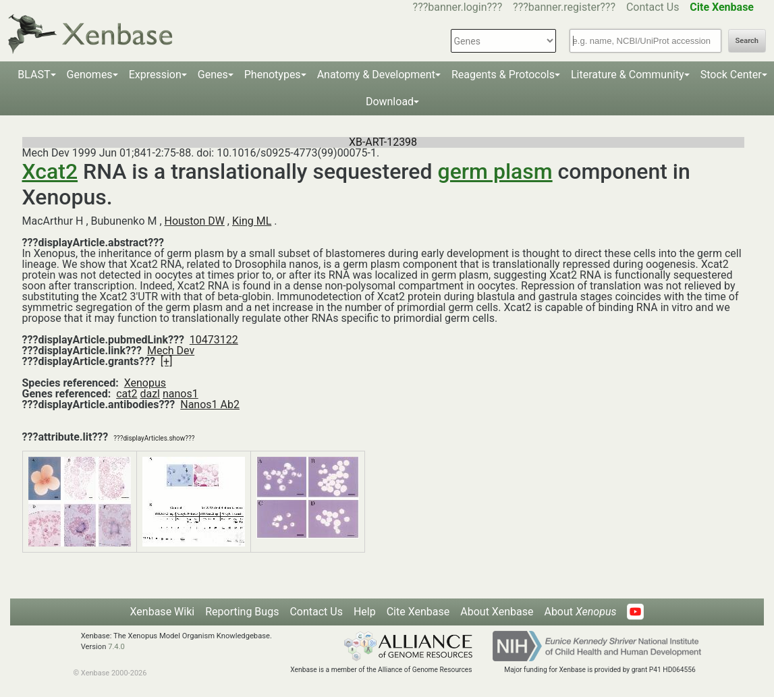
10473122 (214, 339)
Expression (155, 74)
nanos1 (180, 393)
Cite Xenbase (418, 611)
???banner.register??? (564, 7)
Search (747, 40)
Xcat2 (50, 171)
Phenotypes (272, 74)
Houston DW (195, 221)
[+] (167, 361)
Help (365, 611)
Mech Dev (170, 350)
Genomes (90, 74)
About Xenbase (496, 611)
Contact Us (653, 7)
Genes (213, 74)
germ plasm (495, 171)
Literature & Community (627, 74)
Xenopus (145, 383)
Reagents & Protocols (503, 74)
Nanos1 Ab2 (210, 404)
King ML (251, 221)
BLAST (34, 74)
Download (390, 101)
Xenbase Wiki (162, 611)
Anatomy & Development (376, 74)
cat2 (126, 393)
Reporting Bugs (242, 611)
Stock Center (731, 74)
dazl (150, 393)
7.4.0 (116, 646)
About (580, 611)
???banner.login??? (458, 7)
